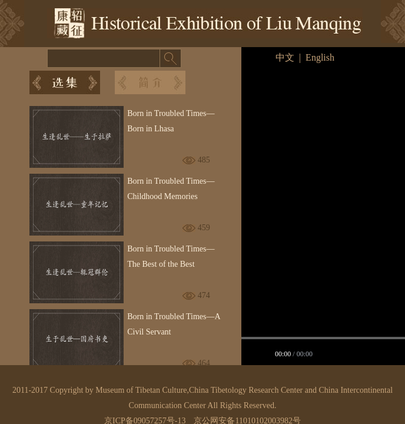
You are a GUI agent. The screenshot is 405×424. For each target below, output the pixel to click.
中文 (284, 57)
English (320, 57)
